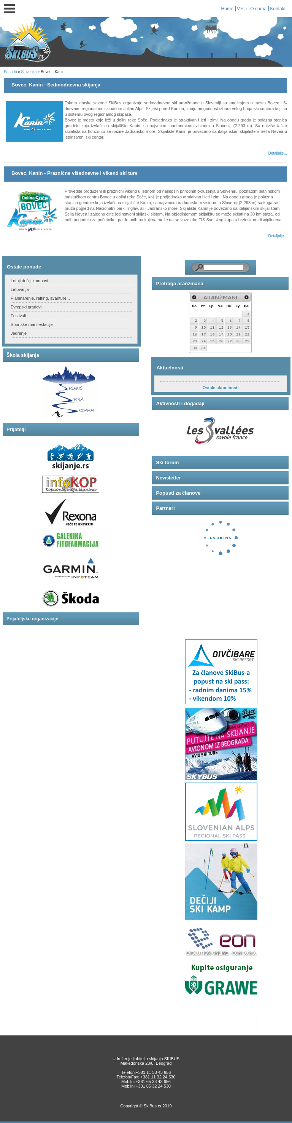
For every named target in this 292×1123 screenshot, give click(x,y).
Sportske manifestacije (32, 324)
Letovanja (20, 289)
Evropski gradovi (26, 307)
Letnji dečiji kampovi (29, 280)
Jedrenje (19, 333)
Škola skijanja (22, 355)
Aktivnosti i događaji (180, 403)
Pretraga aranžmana (179, 283)
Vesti (242, 8)
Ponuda (10, 72)
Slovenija (29, 72)
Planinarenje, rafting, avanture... (40, 298)
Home (227, 8)
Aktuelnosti (169, 368)
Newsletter (168, 478)
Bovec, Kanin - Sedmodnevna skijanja (55, 85)
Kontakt (278, 8)
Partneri (165, 508)
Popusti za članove (178, 493)
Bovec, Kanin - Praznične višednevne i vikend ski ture (74, 173)
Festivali (18, 315)
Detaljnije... (277, 153)
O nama (258, 8)
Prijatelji (16, 429)
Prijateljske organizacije (32, 618)
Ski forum (167, 462)
